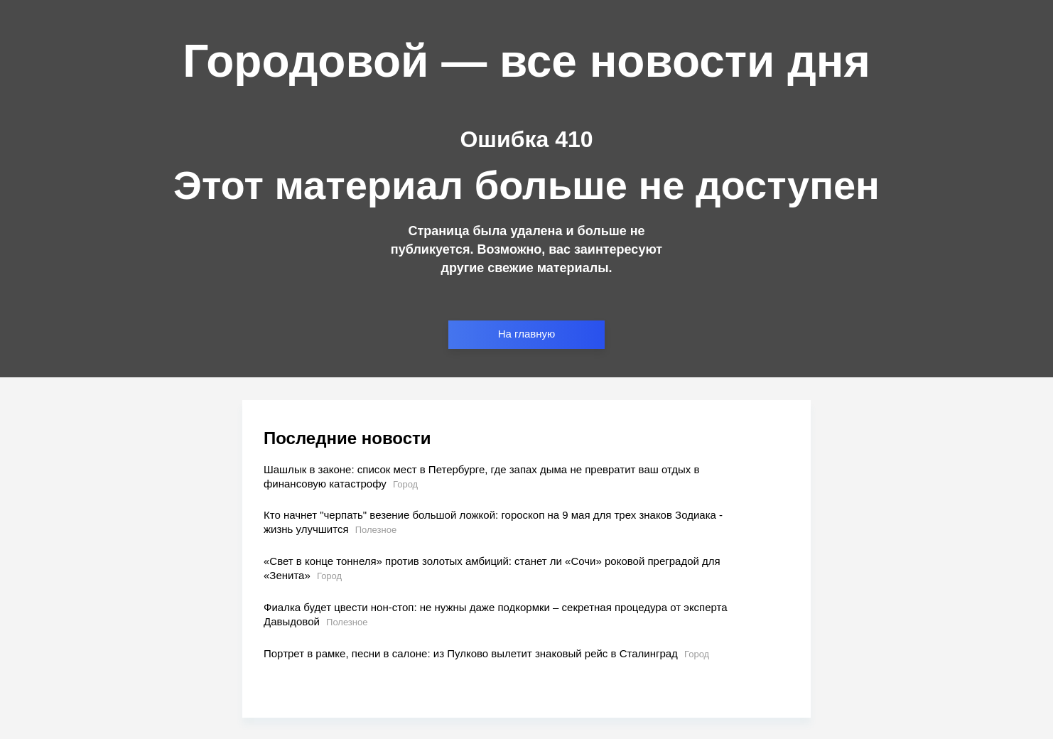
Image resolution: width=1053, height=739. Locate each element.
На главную (527, 334)
